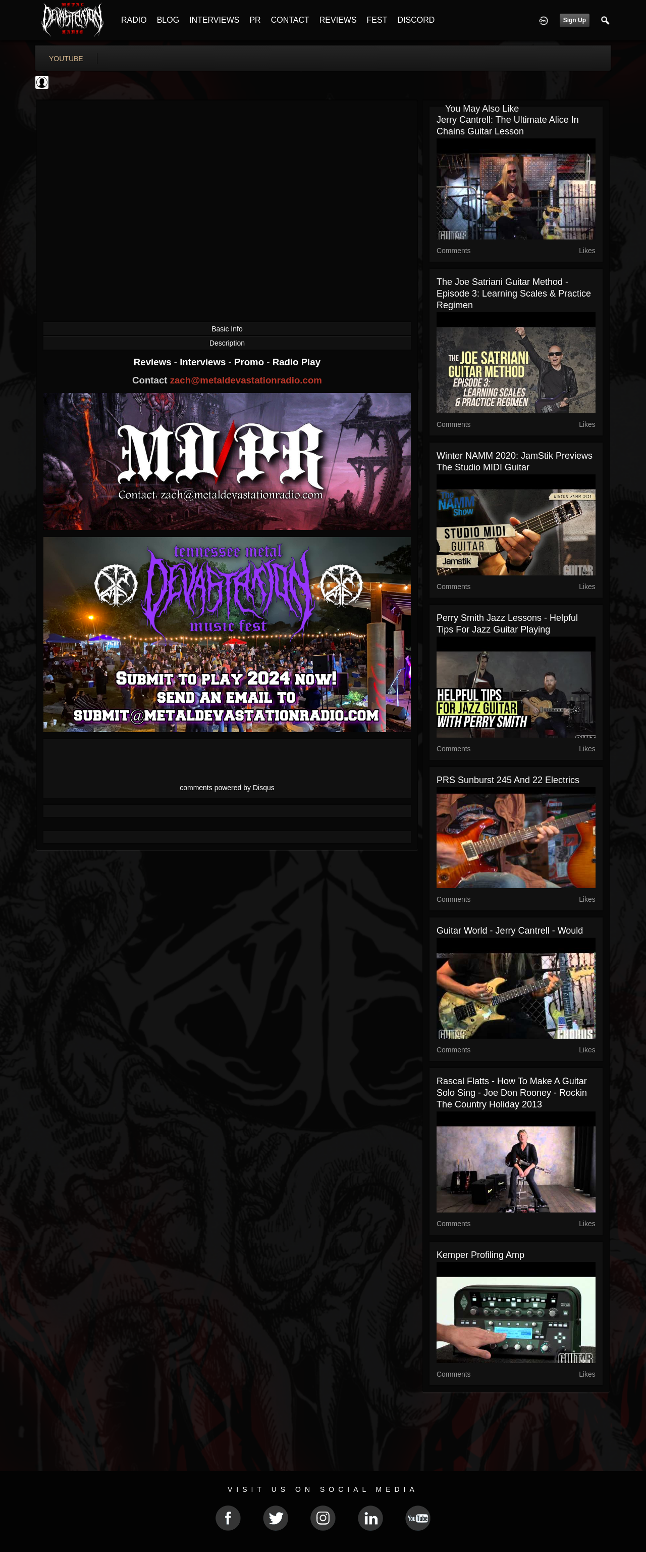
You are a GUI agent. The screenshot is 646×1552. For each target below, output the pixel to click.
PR (254, 20)
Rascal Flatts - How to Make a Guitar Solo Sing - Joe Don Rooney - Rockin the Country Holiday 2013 (512, 1092)
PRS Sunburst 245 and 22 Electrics (508, 780)
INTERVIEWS (214, 20)
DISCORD (416, 20)
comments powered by (227, 788)
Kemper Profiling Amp (480, 1255)
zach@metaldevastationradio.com (246, 380)
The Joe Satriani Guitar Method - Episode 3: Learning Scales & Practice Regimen (514, 293)
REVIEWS (338, 20)
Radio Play (296, 362)
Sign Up (574, 20)
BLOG (168, 20)
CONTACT (290, 20)
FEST (377, 20)
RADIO (134, 20)
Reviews (154, 362)
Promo (250, 362)
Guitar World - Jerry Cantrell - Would (510, 931)
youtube (66, 59)
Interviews (204, 362)
